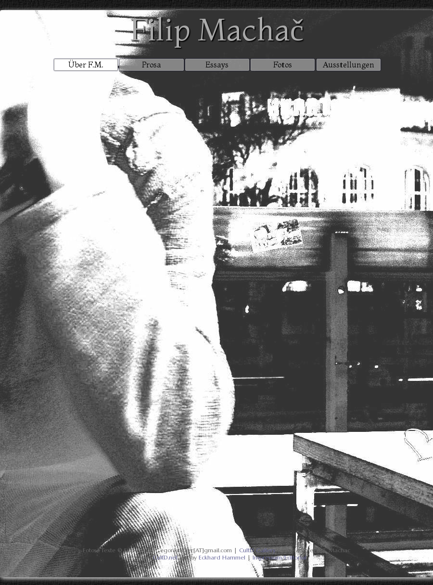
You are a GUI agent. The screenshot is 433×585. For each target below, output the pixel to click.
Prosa (151, 64)
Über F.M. (85, 64)
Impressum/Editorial (279, 557)
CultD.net (165, 557)
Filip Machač (216, 29)
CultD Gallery (257, 550)
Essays (217, 64)
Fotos (282, 64)
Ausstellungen (348, 64)
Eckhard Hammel (222, 557)
